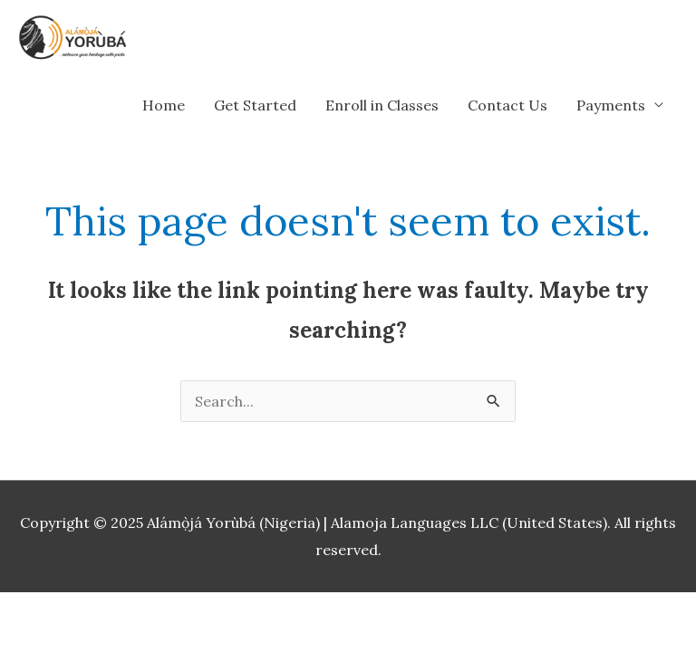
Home (163, 105)
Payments (610, 105)
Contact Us (507, 105)
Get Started (255, 105)
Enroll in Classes (382, 105)
